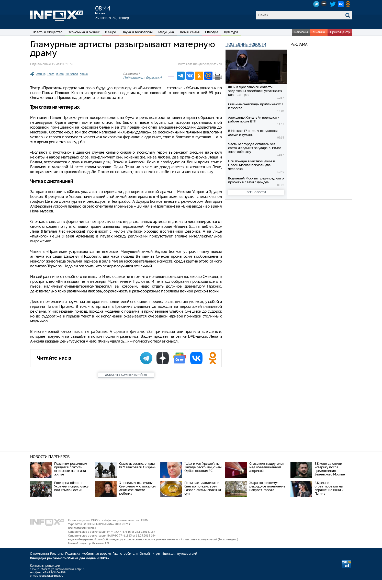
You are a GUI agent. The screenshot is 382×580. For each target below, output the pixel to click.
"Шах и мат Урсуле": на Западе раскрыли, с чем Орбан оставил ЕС (203, 467)
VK (341, 4)
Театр (50, 74)
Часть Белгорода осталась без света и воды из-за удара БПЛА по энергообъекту (254, 148)
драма (84, 74)
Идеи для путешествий (179, 553)
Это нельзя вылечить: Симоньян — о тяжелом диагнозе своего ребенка (137, 488)
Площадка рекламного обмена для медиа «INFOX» (69, 558)
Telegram (316, 4)
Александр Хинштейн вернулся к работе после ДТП (253, 119)
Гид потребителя (125, 553)
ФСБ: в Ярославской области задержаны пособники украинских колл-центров (255, 91)
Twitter (333, 4)
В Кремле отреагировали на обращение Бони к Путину (328, 488)
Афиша (40, 74)
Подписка (72, 553)
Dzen (324, 4)
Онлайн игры (150, 553)
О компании (39, 553)
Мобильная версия (96, 553)
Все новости (256, 192)
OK (349, 4)
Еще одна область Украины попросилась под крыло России (71, 486)
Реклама (57, 553)
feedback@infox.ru (51, 575)
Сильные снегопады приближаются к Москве (255, 106)
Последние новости (246, 44)
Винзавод (71, 74)
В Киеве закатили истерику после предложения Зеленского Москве (329, 468)
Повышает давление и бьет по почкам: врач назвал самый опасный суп (202, 488)
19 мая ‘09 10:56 (62, 64)
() (126, 375)
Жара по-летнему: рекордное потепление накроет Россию (267, 486)
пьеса (60, 74)
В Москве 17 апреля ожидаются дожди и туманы (252, 133)
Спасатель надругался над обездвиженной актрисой (266, 467)
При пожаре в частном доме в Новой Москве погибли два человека (251, 165)
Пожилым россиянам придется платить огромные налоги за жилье (70, 468)
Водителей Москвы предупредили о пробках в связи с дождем (256, 180)
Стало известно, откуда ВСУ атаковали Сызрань (137, 465)
